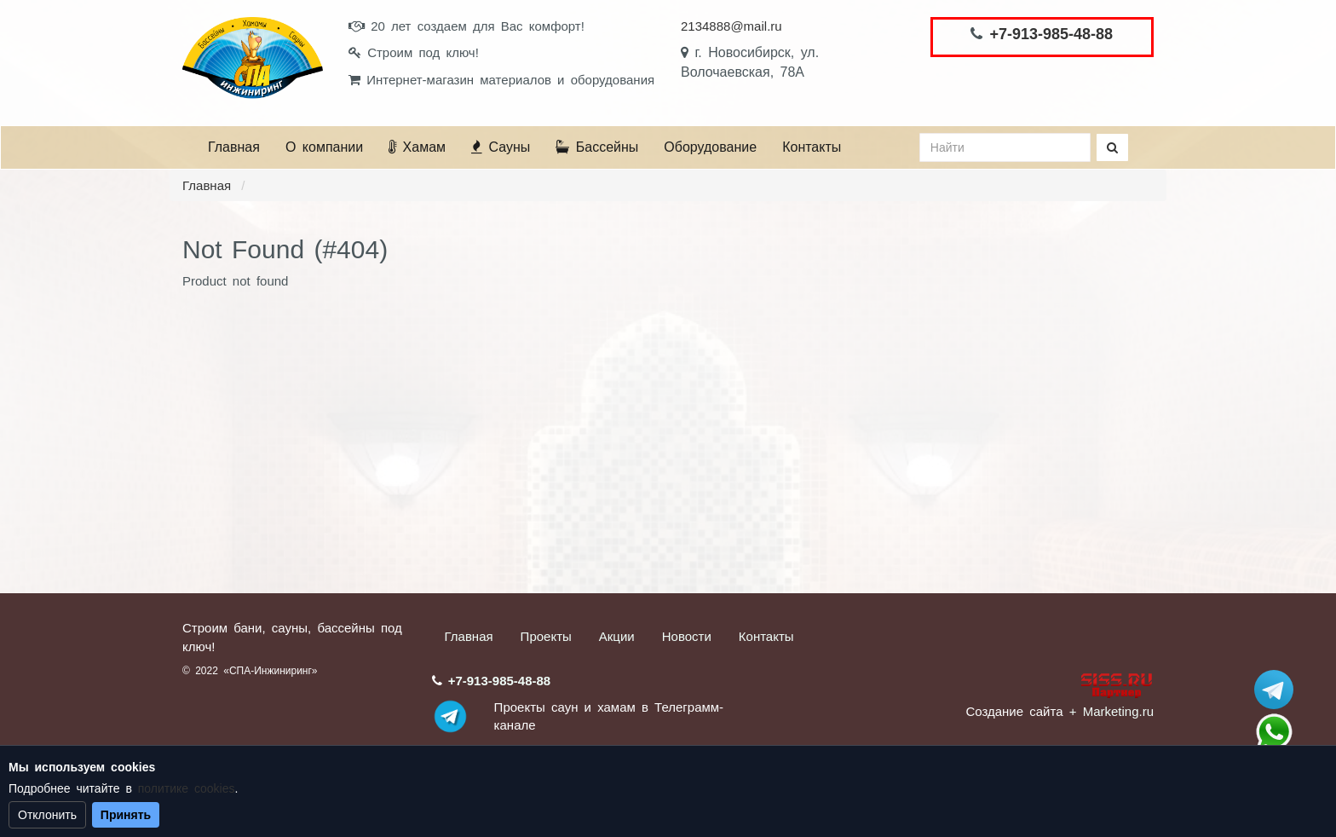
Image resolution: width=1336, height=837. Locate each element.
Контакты (811, 147)
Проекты (546, 636)
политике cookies (186, 788)
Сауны (500, 147)
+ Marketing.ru (1111, 711)
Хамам (417, 147)
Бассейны (597, 147)
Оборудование (710, 147)
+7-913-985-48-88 (1051, 34)
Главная (234, 147)
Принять (126, 815)
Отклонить (47, 815)
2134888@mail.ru (731, 26)
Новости (686, 636)
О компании (324, 147)
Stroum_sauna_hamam (1273, 689)
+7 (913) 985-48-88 (1273, 732)
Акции (617, 636)
